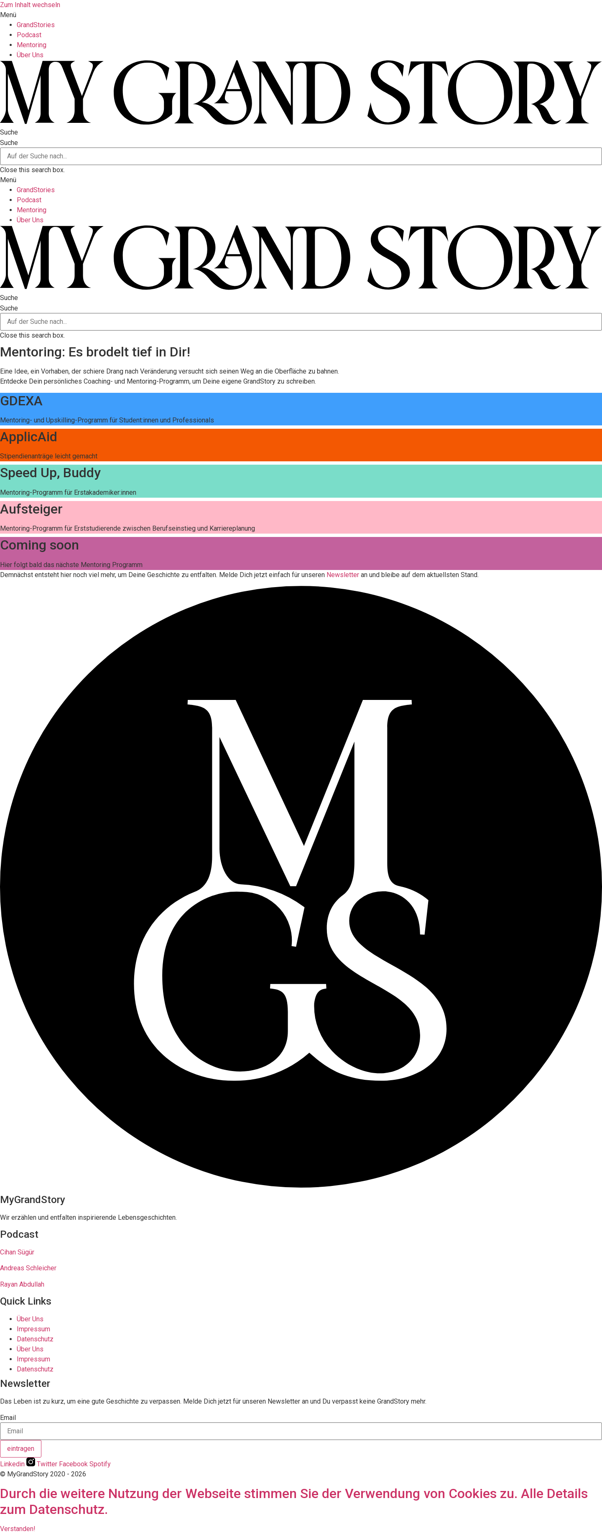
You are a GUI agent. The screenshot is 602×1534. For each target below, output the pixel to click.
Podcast (29, 35)
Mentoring (31, 45)
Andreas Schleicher (28, 1268)
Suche (9, 143)
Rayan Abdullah (22, 1284)
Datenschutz (35, 1339)
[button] (301, 15)
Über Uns (30, 55)
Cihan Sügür (17, 1252)
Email (8, 1417)
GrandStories (36, 25)
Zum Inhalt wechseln (30, 5)
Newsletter (343, 575)
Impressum (33, 1329)
